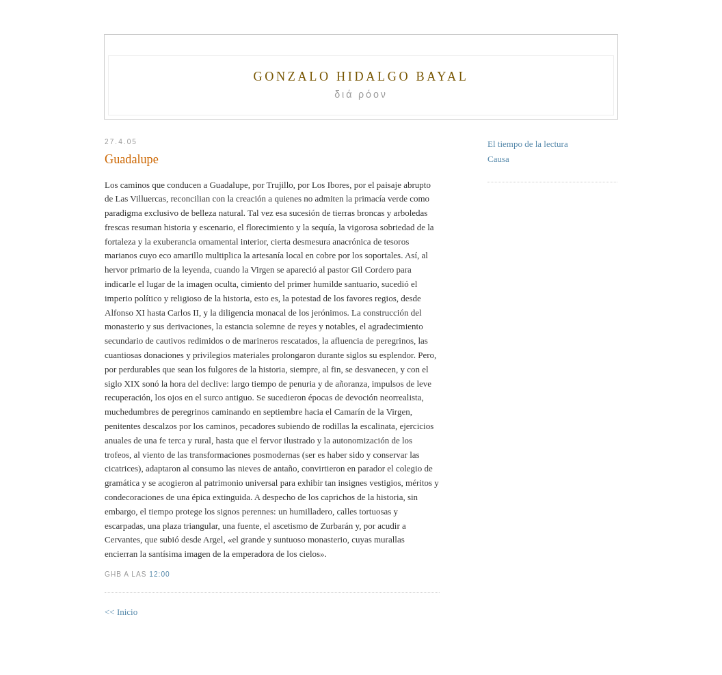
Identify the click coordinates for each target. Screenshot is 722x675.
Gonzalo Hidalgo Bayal (360, 76)
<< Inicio (121, 612)
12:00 (159, 574)
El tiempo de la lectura (527, 144)
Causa (498, 159)
